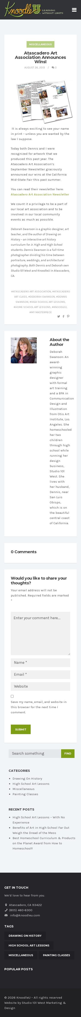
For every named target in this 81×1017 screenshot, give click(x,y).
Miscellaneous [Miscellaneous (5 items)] (21, 955)
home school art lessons (33, 307)
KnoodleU (60, 307)
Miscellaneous (40, 44)
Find (67, 753)
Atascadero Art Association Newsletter (40, 194)
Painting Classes (25, 794)
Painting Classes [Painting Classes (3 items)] (56, 955)
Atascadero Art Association (32, 291)
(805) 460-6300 (20, 910)
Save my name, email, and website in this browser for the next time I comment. (39, 707)
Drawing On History (27, 778)
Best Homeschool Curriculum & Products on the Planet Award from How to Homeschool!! (44, 843)
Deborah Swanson (42, 296)
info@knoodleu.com (25, 915)
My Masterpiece (41, 312)
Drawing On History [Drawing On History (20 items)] (25, 935)
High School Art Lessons (31, 784)
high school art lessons (48, 301)
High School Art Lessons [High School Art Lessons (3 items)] (29, 945)
